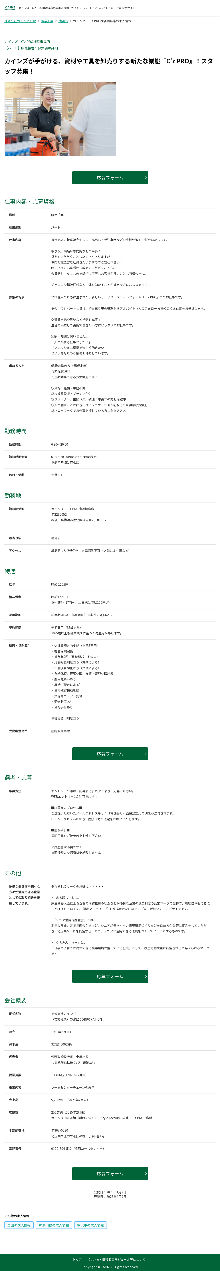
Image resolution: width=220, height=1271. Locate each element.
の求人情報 (19, 1225)
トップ (77, 1259)
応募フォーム (110, 177)
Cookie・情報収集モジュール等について (117, 1259)
